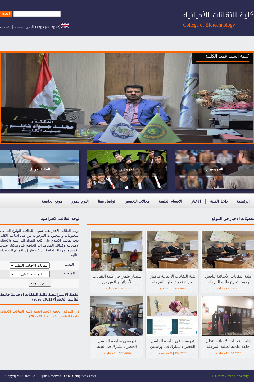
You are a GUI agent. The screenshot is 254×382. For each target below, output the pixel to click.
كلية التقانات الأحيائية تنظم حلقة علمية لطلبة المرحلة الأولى (228, 344)
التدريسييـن (214, 169)
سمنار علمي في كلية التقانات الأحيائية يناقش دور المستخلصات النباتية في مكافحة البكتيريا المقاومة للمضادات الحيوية (117, 280)
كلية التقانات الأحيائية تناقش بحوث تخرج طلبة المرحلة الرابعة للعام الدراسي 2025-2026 (228, 280)
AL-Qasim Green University (229, 376)
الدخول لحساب (23, 27)
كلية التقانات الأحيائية (218, 15)
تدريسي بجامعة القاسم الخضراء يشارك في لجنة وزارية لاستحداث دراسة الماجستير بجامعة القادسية (117, 344)
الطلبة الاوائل (39, 169)
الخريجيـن (127, 169)
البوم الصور (80, 201)
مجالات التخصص (137, 201)
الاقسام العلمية (170, 201)
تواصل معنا (106, 201)
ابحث (6, 13)
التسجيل (5, 27)
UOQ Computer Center (80, 376)
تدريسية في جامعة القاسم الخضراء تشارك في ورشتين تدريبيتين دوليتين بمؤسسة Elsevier (172, 344)
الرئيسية (243, 201)
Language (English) (47, 27)
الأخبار (196, 201)
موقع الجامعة (52, 201)
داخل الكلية (219, 201)
